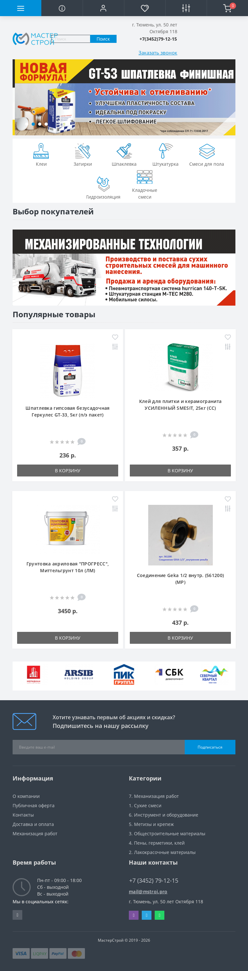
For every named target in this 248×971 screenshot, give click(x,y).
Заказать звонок (158, 52)
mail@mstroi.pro (148, 891)
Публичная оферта (34, 805)
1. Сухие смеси (145, 805)
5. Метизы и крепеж (151, 824)
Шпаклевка (124, 154)
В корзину (67, 470)
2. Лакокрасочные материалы (162, 852)
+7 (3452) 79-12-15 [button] (153, 880)
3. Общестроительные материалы (167, 833)
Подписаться (210, 747)
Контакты (23, 815)
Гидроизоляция (103, 187)
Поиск (103, 39)
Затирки (82, 154)
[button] (103, 8)
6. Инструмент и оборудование (163, 815)
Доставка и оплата (33, 824)
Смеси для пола (206, 154)
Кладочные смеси (144, 183)
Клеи (41, 154)
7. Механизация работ (154, 796)
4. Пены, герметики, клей (157, 843)
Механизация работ (35, 833)
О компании (26, 796)
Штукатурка (165, 154)
